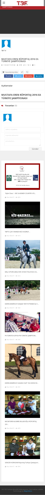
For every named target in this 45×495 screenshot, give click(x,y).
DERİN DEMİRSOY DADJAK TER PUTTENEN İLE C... (22, 304)
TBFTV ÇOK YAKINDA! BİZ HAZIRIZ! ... (17, 232)
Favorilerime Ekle (10, 72)
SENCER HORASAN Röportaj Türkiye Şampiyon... (22, 462)
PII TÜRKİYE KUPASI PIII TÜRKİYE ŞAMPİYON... (20, 336)
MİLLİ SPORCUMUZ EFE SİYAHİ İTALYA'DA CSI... (21, 272)
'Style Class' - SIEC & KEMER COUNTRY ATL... (20, 193)
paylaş (8, 76)
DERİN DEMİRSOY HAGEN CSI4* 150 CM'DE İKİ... (21, 383)
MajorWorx (28, 491)
